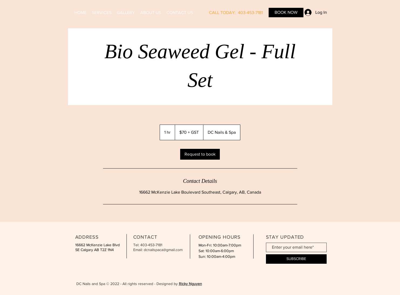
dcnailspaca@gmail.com (163, 250)
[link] (200, 154)
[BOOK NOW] (286, 12)
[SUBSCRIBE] (296, 259)
